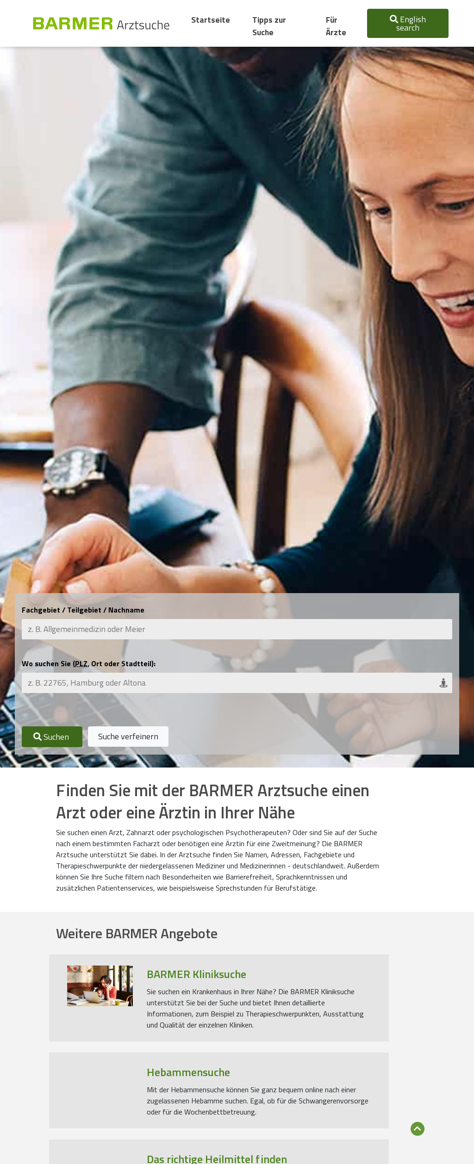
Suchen (52, 737)
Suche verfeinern (128, 736)
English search (408, 23)
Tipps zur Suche (269, 25)
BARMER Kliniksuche (196, 974)
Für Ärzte (336, 25)
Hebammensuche (188, 1072)
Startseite (212, 19)
